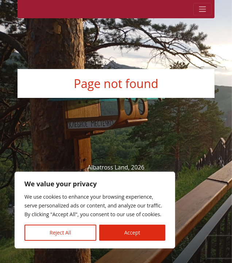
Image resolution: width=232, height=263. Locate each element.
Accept (132, 232)
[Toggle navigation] (202, 9)
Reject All (60, 232)
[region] (95, 210)
